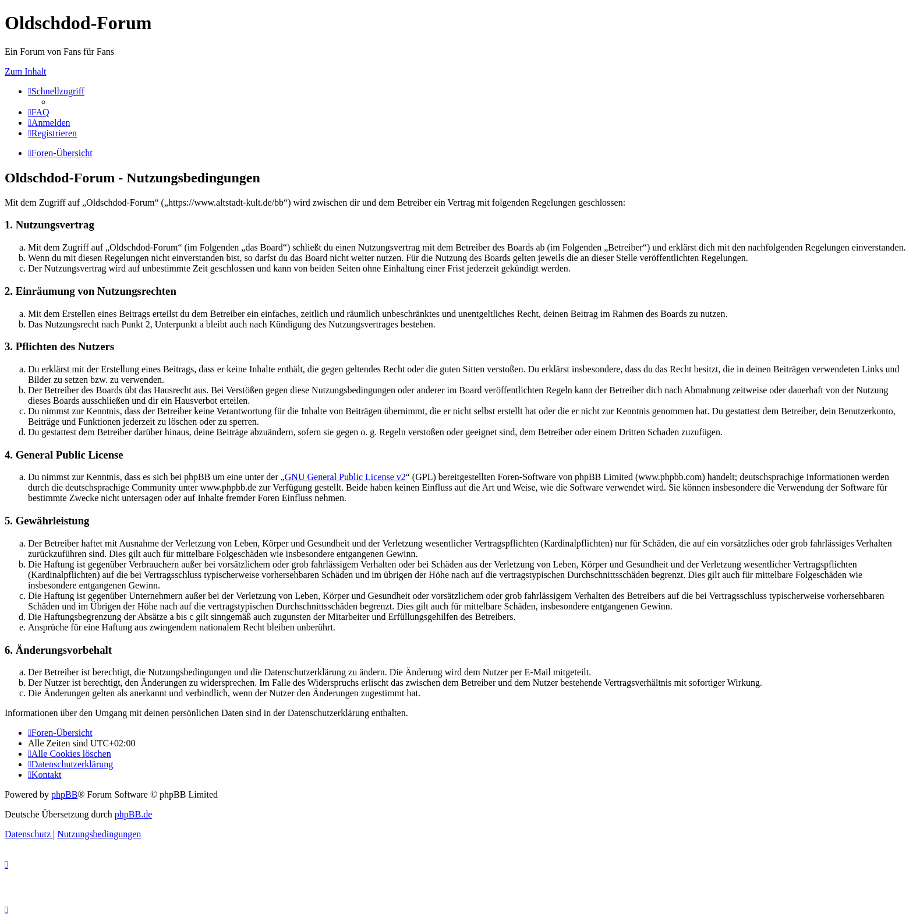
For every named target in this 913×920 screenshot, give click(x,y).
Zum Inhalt (26, 71)
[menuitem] (38, 112)
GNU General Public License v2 (345, 477)
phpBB (64, 794)
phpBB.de (133, 814)
